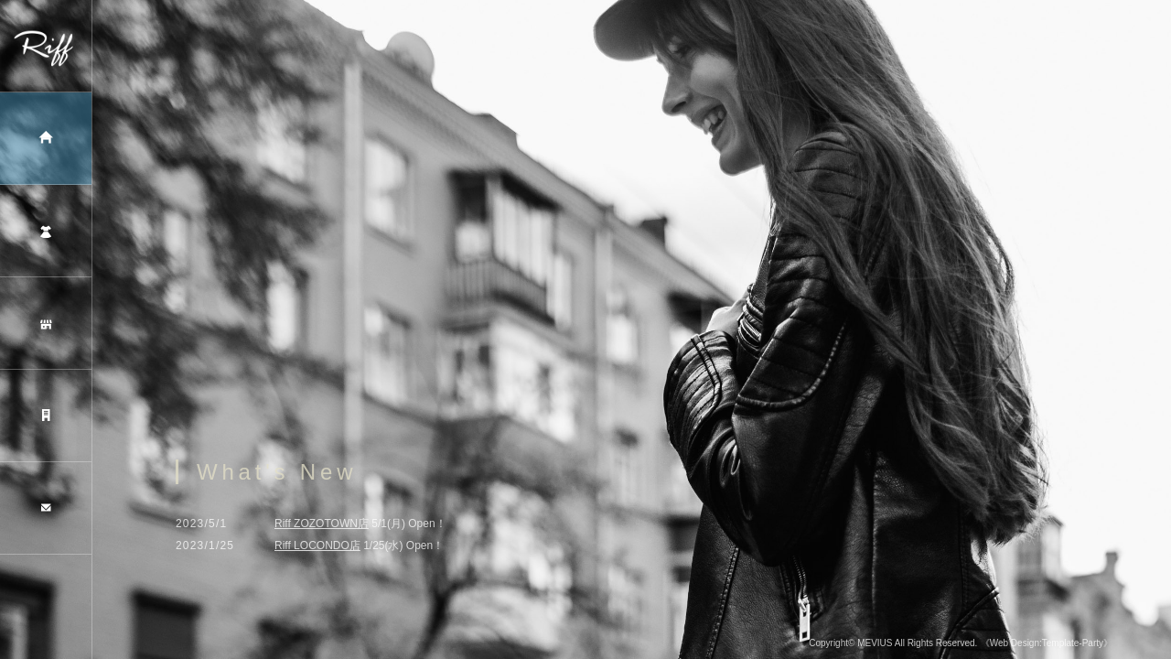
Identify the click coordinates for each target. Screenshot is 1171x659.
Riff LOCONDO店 (317, 548)
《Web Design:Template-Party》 (1046, 646)
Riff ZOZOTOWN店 (321, 526)
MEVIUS (874, 646)
